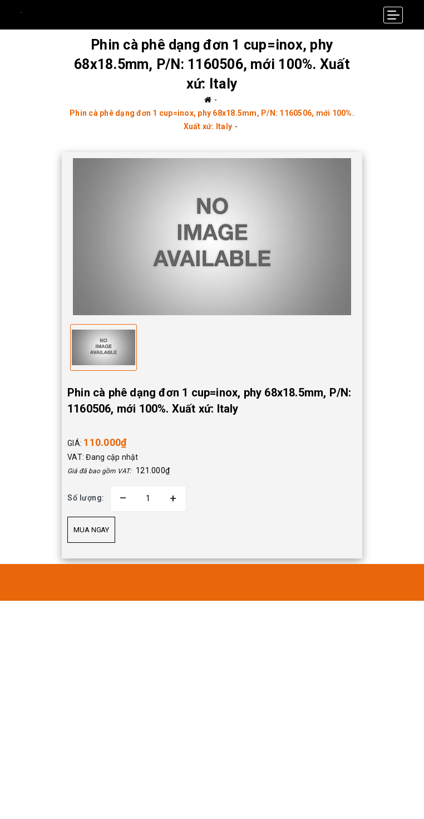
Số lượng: (86, 497)
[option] (212, 236)
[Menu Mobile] (393, 15)
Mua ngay (91, 530)
